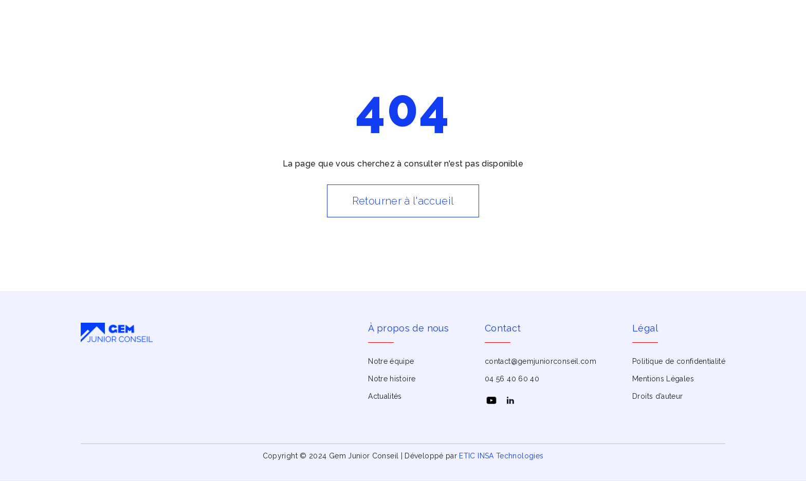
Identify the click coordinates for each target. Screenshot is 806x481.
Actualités (385, 396)
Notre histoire (391, 379)
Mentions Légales (663, 379)
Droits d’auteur (657, 396)
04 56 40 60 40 (512, 379)
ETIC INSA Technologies (501, 456)
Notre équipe (391, 361)
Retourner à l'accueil (403, 201)
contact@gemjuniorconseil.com (540, 361)
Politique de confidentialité (678, 361)
